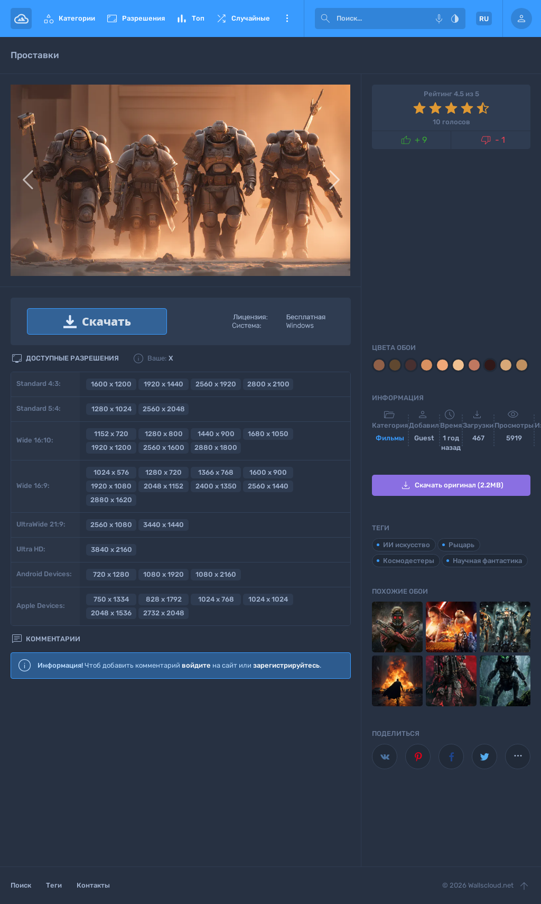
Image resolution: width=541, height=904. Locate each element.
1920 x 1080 (111, 486)
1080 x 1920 (163, 574)
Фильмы (390, 438)
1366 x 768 (216, 472)
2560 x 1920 (215, 384)
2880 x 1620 (111, 500)
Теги (54, 885)
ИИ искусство (406, 545)
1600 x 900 (268, 472)
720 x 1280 (111, 574)
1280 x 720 (163, 472)
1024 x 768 (216, 599)
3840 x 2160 (111, 550)
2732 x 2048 (163, 613)
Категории (68, 18)
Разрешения (135, 18)
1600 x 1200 (111, 384)
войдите (196, 665)
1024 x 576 (111, 472)
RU (484, 19)
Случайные (242, 18)
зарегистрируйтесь (286, 665)
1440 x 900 (216, 434)
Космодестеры (408, 561)
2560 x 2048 (164, 409)
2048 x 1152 (163, 486)
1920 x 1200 (111, 447)
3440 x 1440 (163, 525)
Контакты (93, 885)
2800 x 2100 (268, 384)
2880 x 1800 (215, 447)
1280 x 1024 (111, 409)
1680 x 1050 (268, 434)
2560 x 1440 (268, 486)
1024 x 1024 (268, 599)
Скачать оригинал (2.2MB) (451, 485)
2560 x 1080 (111, 525)
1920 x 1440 (163, 384)
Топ (189, 18)
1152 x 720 (111, 434)
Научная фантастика (487, 561)
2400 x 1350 (216, 486)
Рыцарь (461, 545)
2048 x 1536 (111, 613)
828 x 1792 (164, 599)
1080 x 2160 (215, 574)
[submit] (325, 18)
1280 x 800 (164, 434)
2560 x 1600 (163, 447)
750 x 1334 (111, 599)
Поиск (21, 885)
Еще (287, 18)
